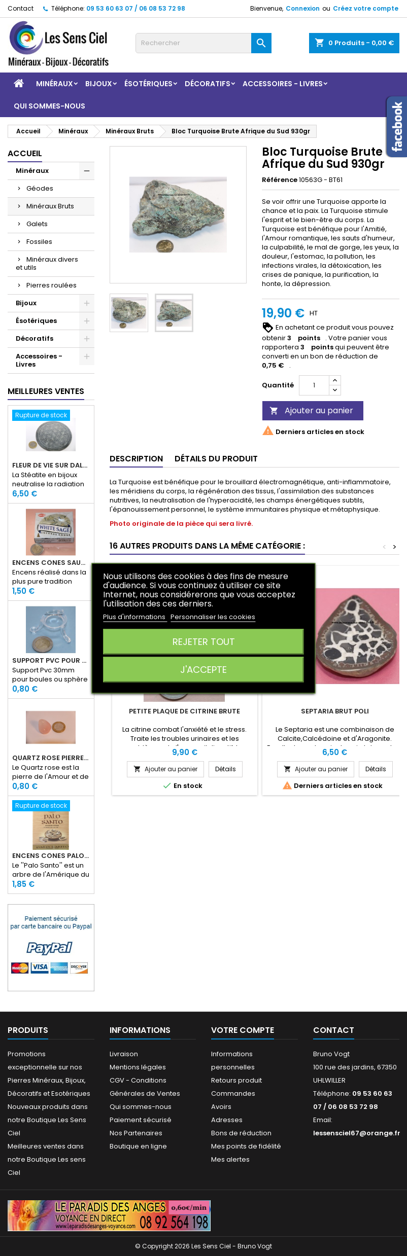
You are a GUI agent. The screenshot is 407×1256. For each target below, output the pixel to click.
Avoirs (221, 1106)
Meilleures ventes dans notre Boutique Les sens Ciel (47, 1159)
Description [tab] (136, 458)
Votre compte (242, 1030)
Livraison (124, 1054)
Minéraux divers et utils (47, 263)
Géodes (39, 188)
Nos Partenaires (136, 1133)
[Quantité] (314, 385)
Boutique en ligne (138, 1146)
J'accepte (203, 669)
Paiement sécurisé (141, 1120)
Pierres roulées (51, 285)
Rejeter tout (204, 641)
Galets (37, 224)
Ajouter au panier (311, 410)
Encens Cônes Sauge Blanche (51, 563)
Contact (20, 8)
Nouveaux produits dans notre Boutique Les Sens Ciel (48, 1120)
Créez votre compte (365, 8)
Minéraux (54, 84)
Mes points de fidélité (246, 1146)
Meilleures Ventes (46, 391)
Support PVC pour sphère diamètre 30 (51, 661)
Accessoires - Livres (283, 84)
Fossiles (39, 241)
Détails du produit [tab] (216, 458)
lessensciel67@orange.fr (356, 1133)
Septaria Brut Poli (335, 711)
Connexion (303, 8)
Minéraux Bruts (50, 206)
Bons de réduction (241, 1133)
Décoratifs (207, 84)
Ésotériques (148, 84)
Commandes (233, 1093)
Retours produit (236, 1080)
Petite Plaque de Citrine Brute (184, 711)
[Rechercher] (203, 43)
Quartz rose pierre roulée (51, 758)
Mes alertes (230, 1159)
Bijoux (98, 84)
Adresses (227, 1120)
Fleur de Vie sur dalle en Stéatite (51, 465)
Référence (279, 180)
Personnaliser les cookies (213, 616)
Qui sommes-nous (49, 106)
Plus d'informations (135, 616)
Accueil (25, 153)
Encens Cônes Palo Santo (51, 856)
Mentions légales (138, 1067)
